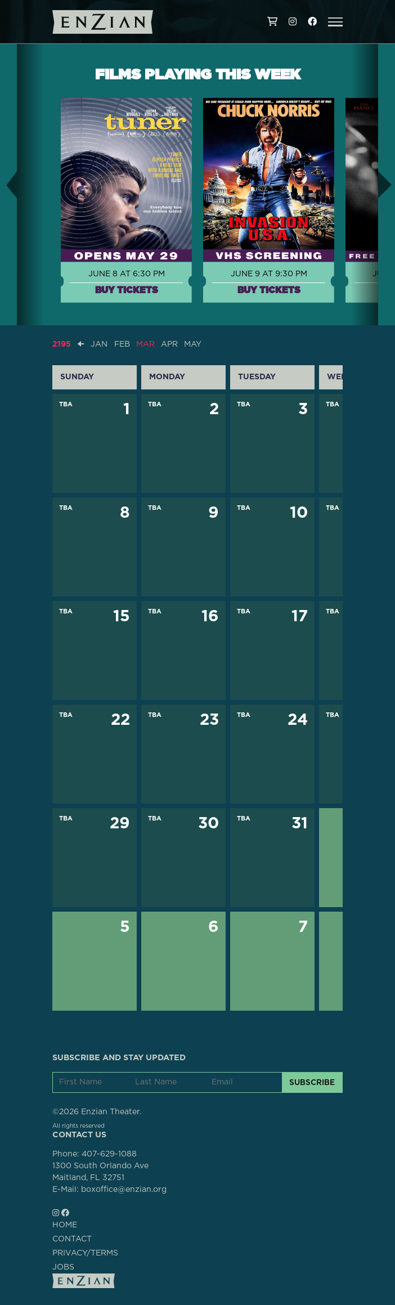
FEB (122, 344)
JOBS (63, 1267)
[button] (335, 21)
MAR (145, 344)
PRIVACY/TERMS (85, 1253)
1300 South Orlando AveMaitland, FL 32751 (100, 1172)
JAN (99, 344)
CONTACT (72, 1239)
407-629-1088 (109, 1154)
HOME (64, 1225)
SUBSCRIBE (312, 1082)
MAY (192, 344)
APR (169, 344)
